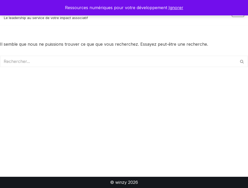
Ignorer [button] (175, 7)
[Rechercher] (118, 61)
